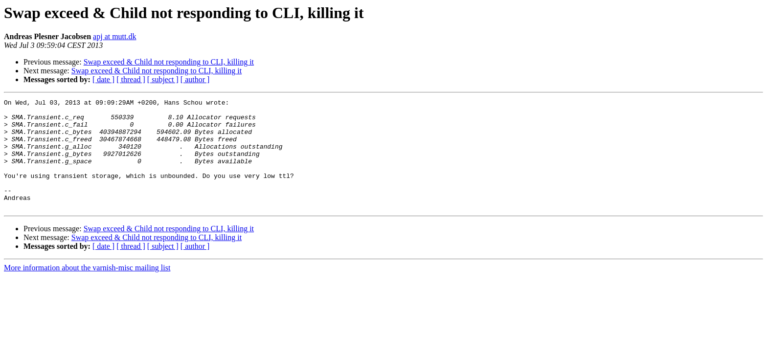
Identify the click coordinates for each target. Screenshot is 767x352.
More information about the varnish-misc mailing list (87, 290)
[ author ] (195, 79)
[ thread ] (130, 79)
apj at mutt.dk (114, 36)
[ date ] (103, 79)
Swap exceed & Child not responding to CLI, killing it (169, 62)
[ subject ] (163, 79)
